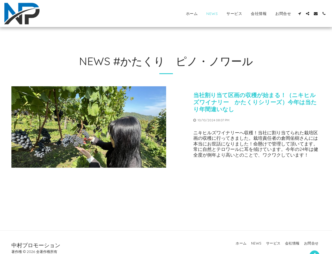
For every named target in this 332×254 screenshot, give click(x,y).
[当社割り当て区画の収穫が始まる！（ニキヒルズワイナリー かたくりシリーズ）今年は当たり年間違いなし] (257, 102)
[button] (299, 13)
